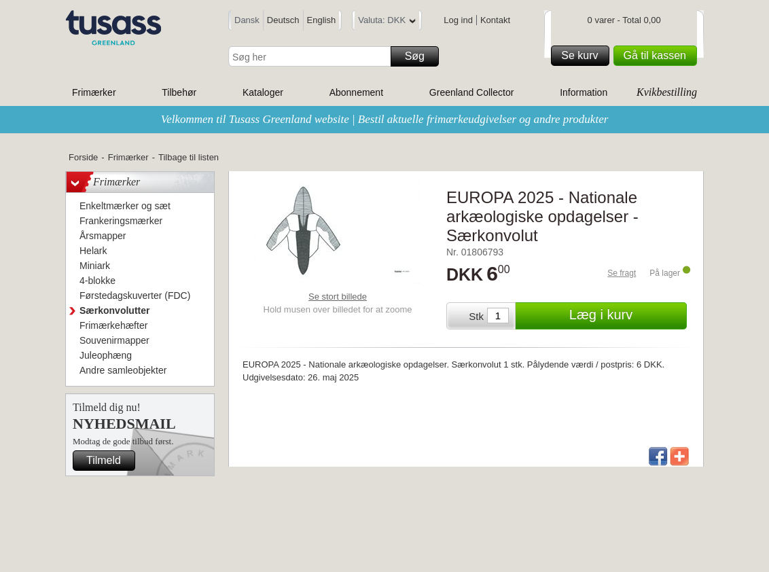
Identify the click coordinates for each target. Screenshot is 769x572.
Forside (83, 157)
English (321, 20)
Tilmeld (108, 460)
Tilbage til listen (188, 157)
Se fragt (621, 273)
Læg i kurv (626, 315)
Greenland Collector (471, 92)
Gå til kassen (658, 56)
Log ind (458, 20)
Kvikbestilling (667, 92)
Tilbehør (179, 92)
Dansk (247, 20)
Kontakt (495, 20)
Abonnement (356, 92)
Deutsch (283, 20)
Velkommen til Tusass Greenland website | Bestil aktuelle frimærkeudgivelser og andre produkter (385, 119)
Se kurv (583, 56)
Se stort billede (337, 296)
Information (583, 92)
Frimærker (94, 92)
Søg (420, 56)
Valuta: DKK (387, 22)
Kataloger (263, 92)
